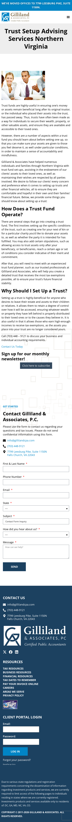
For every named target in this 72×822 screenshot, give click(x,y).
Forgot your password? (17, 760)
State (6, 503)
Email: (6, 723)
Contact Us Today (12, 346)
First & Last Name (14, 463)
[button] (68, 17)
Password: (9, 736)
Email (6, 490)
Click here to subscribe (36, 365)
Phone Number (12, 477)
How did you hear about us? (20, 529)
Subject (8, 516)
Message (8, 542)
